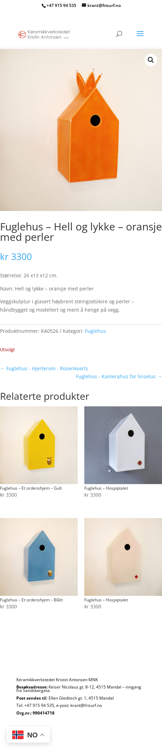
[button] (151, 60)
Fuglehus (95, 331)
